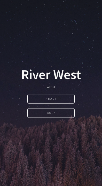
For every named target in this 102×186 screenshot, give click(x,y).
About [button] (51, 98)
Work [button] (51, 113)
